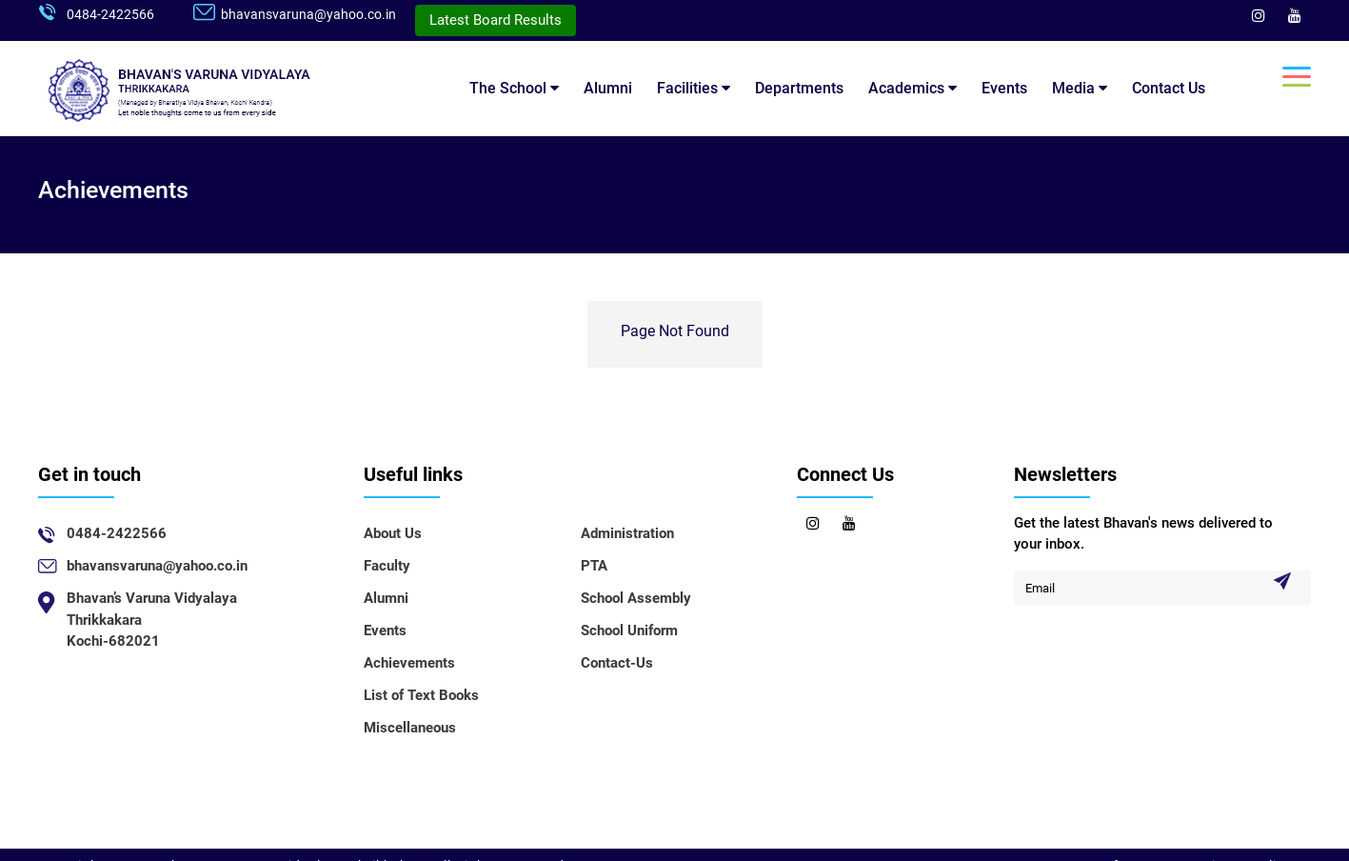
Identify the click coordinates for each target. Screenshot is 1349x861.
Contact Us (1168, 88)
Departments (799, 88)
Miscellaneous (410, 727)
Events (1004, 88)
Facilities (693, 88)
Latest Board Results (495, 20)
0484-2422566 (110, 14)
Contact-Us (617, 662)
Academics (912, 88)
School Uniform (629, 630)
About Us (393, 533)
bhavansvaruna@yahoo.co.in (308, 14)
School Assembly (636, 598)
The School (514, 88)
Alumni (608, 88)
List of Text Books (421, 695)
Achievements (409, 662)
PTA (594, 565)
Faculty (387, 565)
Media (1079, 88)
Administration (627, 533)
